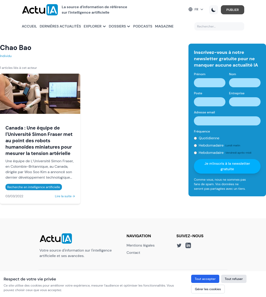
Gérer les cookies (208, 289)
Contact (133, 252)
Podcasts (142, 26)
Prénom (199, 74)
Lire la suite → (65, 196)
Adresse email (204, 112)
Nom (232, 74)
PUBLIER (232, 10)
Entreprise (236, 93)
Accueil (29, 26)
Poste (198, 93)
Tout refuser (234, 279)
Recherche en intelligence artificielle (33, 187)
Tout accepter (205, 279)
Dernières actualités (60, 26)
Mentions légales (141, 245)
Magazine (164, 26)
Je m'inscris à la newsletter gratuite (227, 166)
